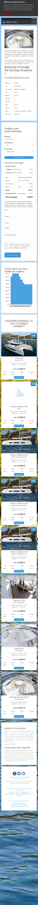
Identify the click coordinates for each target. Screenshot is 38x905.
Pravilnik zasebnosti (21, 794)
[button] (7, 38)
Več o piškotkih (8, 14)
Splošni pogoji (10, 794)
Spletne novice (25, 792)
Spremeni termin (19, 157)
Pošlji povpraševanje (12, 255)
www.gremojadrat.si (19, 803)
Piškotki (17, 792)
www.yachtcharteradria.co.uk (19, 806)
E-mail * (7, 223)
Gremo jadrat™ (25, 777)
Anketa (11, 792)
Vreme (30, 794)
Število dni (9, 142)
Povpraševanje (19, 377)
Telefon (7, 228)
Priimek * (7, 216)
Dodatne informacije (10, 235)
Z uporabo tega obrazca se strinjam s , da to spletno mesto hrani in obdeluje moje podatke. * (19, 246)
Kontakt (19, 795)
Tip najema (9, 149)
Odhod (7, 136)
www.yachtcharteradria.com (19, 804)
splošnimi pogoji (13, 246)
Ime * (6, 209)
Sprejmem (7, 12)
